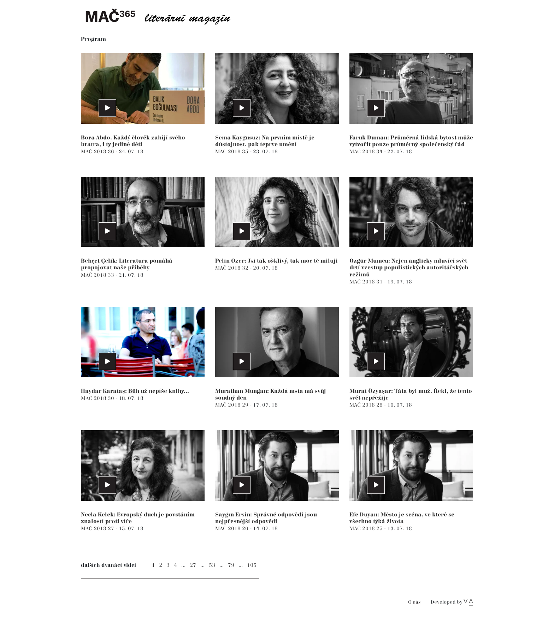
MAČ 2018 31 (366, 281)
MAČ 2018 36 (98, 151)
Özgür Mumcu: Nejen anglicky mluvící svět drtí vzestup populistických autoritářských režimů (408, 267)
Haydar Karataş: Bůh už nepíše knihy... (135, 391)
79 (231, 565)
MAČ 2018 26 (232, 528)
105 (252, 565)
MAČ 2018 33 (98, 275)
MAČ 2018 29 (232, 405)
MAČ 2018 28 (366, 405)
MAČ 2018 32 (232, 268)
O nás (414, 602)
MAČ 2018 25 (366, 528)
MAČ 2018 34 (366, 151)
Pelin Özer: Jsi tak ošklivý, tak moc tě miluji (276, 261)
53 (212, 565)
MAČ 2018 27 (98, 528)
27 (193, 565)
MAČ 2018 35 (232, 151)
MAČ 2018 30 (98, 398)
